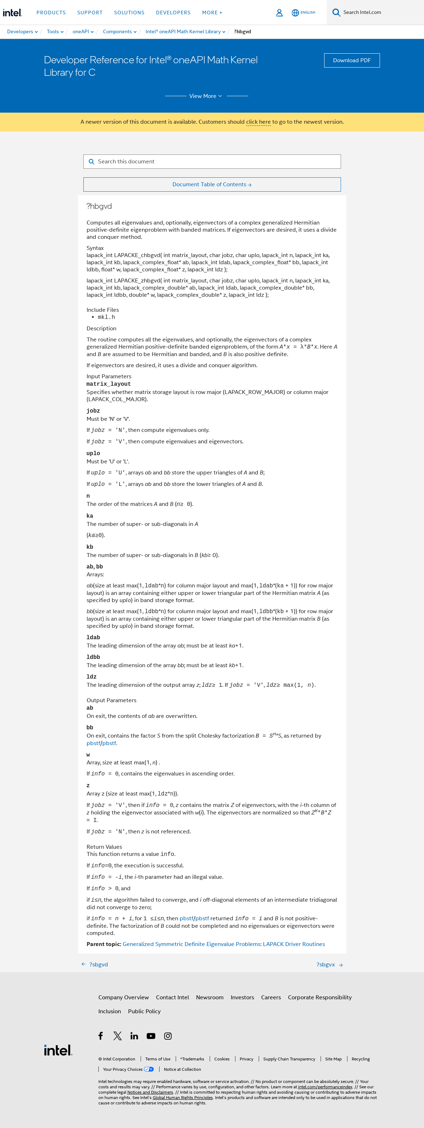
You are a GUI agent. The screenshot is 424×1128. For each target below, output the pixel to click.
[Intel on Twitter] (117, 1037)
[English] (303, 12)
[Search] (336, 12)
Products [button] (51, 12)
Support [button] (90, 12)
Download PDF (352, 60)
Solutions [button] (129, 12)
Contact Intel (172, 997)
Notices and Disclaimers (150, 1092)
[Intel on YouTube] (151, 1037)
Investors (242, 997)
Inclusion (109, 1011)
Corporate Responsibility (320, 997)
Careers (271, 997)
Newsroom (210, 997)
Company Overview (123, 997)
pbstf (93, 743)
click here (258, 121)
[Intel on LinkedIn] (134, 1037)
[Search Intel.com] (382, 13)
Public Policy (144, 1011)
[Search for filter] (212, 161)
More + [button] (212, 12)
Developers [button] (173, 12)
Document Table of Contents (209, 184)
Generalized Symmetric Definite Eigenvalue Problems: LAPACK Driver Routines (224, 944)
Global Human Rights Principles (183, 1097)
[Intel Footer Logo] (58, 1049)
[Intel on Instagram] (168, 1037)
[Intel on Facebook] (101, 1037)
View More (206, 96)
